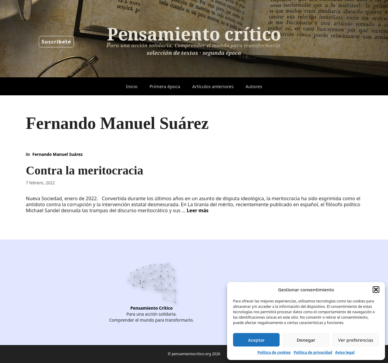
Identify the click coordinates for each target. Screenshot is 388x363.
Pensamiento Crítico (151, 308)
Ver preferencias (355, 340)
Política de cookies (274, 352)
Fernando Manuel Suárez (57, 154)
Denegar (306, 340)
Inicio (131, 86)
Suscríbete (56, 41)
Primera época (165, 86)
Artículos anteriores (213, 86)
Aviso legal (344, 352)
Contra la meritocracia (84, 170)
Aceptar (256, 340)
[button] (376, 290)
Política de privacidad (313, 352)
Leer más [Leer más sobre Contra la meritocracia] (198, 210)
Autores (254, 86)
